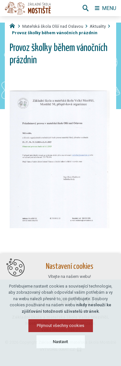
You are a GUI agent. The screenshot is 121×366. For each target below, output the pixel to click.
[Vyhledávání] (85, 8)
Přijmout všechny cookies (60, 328)
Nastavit (60, 344)
